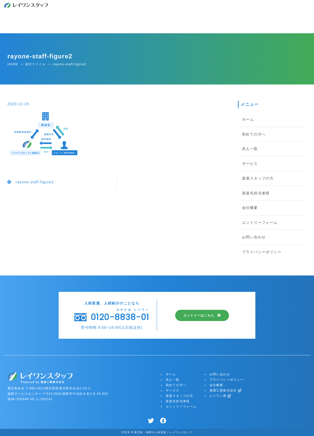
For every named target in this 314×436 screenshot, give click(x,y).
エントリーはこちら (198, 315)
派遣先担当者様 (256, 193)
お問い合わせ (254, 237)
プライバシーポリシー (261, 252)
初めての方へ (254, 134)
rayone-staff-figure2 (35, 182)
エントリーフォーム (260, 222)
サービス (250, 164)
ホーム (248, 119)
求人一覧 (250, 149)
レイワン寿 (220, 396)
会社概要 (250, 208)
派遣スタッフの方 (258, 178)
